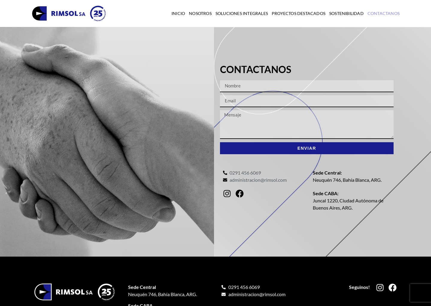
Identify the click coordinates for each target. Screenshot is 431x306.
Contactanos (384, 13)
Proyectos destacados (298, 13)
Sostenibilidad (346, 13)
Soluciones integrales (242, 13)
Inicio (178, 13)
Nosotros (200, 13)
